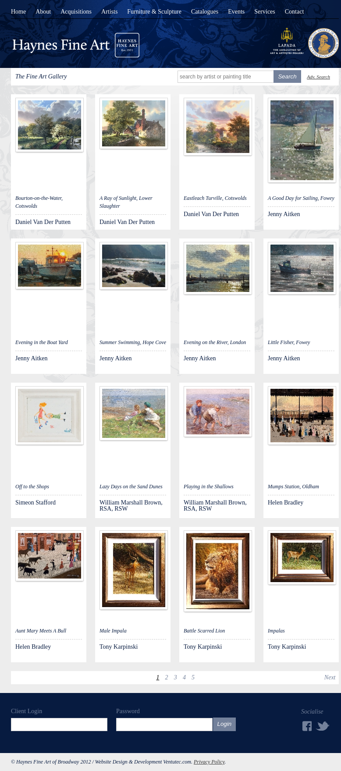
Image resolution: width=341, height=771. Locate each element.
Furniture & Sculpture (154, 12)
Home (18, 12)
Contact (294, 12)
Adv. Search (318, 76)
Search (287, 76)
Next (330, 677)
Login (224, 724)
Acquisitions (76, 12)
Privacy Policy (209, 762)
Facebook (306, 726)
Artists (109, 12)
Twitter (323, 726)
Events (236, 12)
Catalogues (204, 12)
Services (264, 12)
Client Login (26, 711)
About (43, 12)
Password (128, 711)
